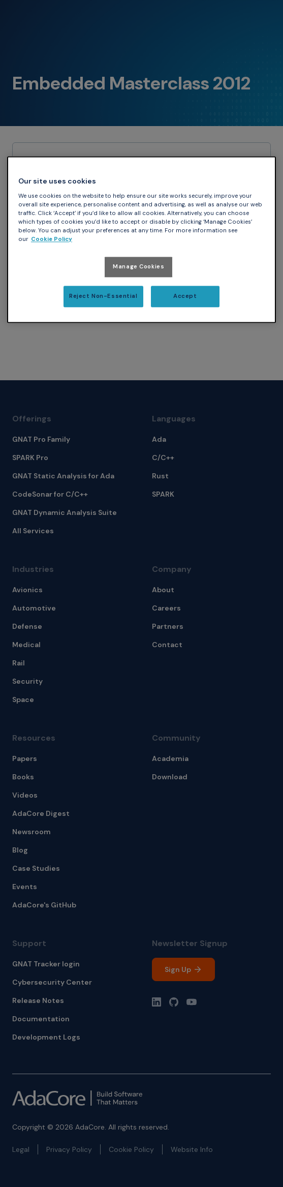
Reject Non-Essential (103, 296)
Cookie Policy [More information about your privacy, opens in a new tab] (51, 240)
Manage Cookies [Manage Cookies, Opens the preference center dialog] (138, 267)
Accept (185, 296)
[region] (141, 240)
